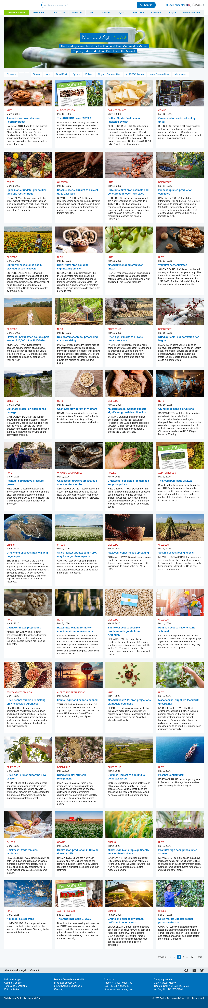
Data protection (12, 989)
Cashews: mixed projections (24, 627)
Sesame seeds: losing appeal (176, 552)
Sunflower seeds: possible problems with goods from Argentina (124, 631)
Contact (34, 970)
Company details (13, 983)
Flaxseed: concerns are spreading (128, 552)
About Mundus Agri (15, 970)
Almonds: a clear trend (20, 918)
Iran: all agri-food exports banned (77, 700)
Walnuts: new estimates (172, 265)
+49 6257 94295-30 (122, 983)
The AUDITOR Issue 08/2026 (175, 480)
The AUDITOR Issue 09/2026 (74, 118)
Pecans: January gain (171, 775)
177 (193, 957)
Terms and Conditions (15, 986)
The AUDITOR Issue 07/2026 (74, 918)
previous (162, 957)
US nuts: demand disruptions (176, 408)
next (200, 957)
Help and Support (13, 979)
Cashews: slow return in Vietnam (77, 408)
